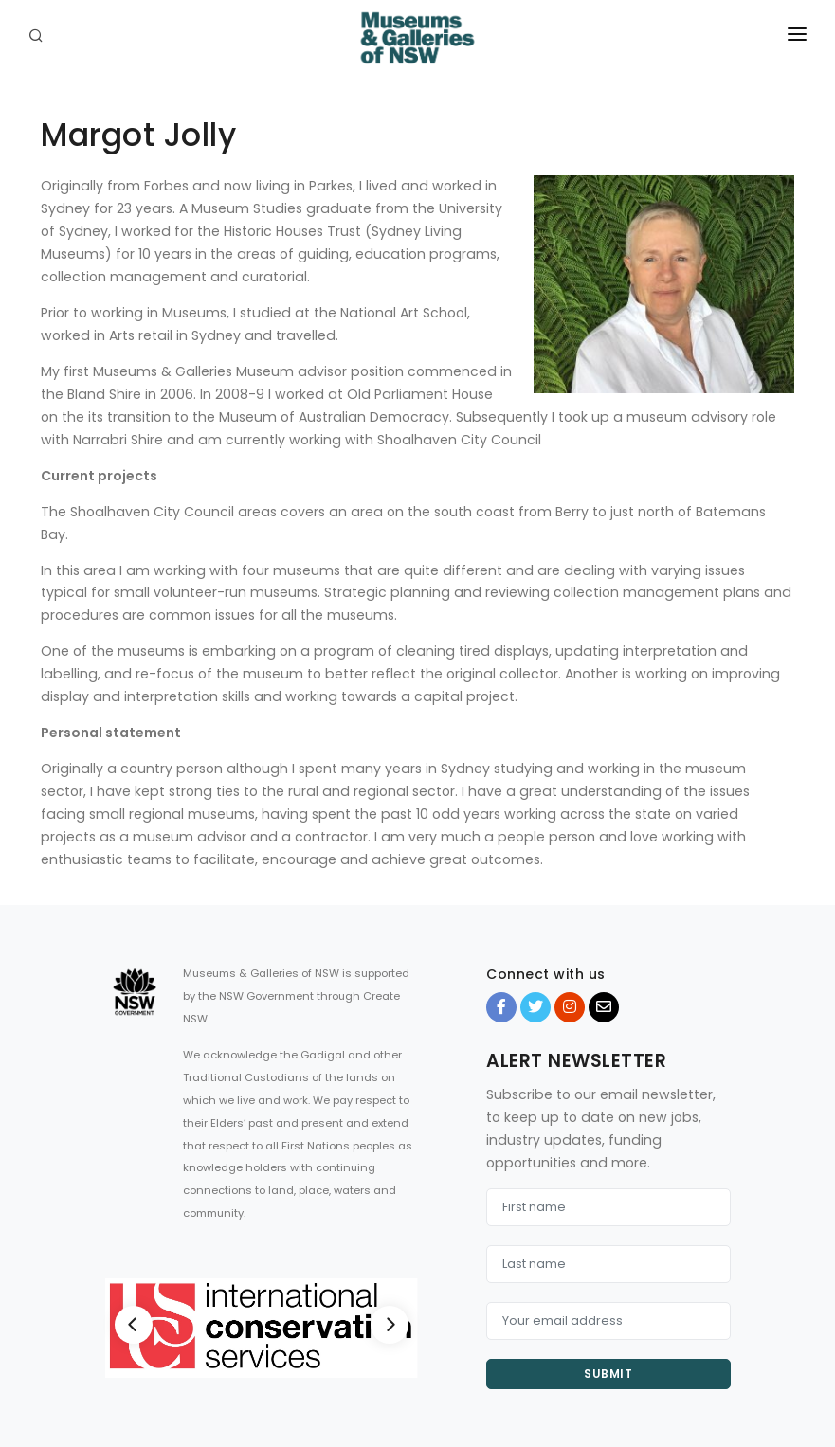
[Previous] (134, 1325)
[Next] (389, 1325)
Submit (608, 1374)
